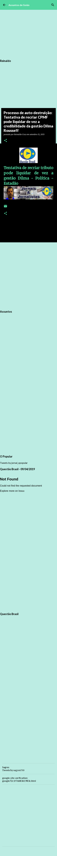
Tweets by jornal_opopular (14, 462)
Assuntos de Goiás (19, 5)
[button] (5, 141)
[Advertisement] (28, 275)
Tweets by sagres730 (13, 770)
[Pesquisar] (53, 5)
